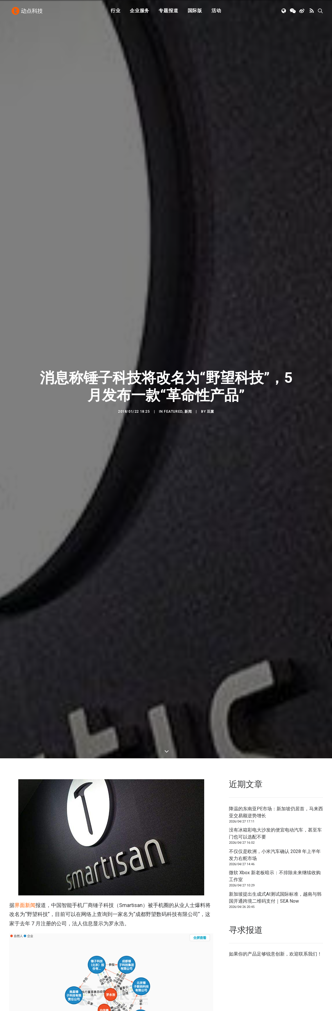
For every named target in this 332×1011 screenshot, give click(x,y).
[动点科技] (27, 12)
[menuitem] (116, 12)
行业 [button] (116, 12)
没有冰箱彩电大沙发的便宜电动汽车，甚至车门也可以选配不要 (275, 799)
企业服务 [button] (139, 12)
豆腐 (210, 395)
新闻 (188, 395)
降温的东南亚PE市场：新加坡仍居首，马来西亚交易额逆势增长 (276, 778)
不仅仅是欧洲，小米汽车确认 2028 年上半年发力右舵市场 (275, 821)
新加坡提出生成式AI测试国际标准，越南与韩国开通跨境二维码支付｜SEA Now (275, 863)
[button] (284, 12)
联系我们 (308, 920)
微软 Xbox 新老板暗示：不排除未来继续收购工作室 (275, 842)
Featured (173, 395)
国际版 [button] (195, 12)
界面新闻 (25, 871)
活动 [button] (216, 12)
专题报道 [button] (168, 12)
